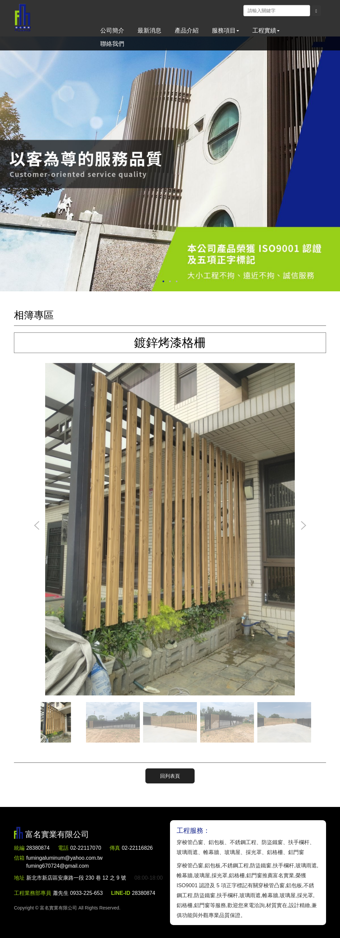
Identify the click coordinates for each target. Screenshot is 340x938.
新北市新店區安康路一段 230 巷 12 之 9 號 (76, 878)
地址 (19, 878)
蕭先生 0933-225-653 (78, 905)
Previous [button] (36, 526)
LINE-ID (121, 905)
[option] (170, 163)
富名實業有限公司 (23, 18)
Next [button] (303, 526)
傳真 (115, 848)
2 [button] (170, 281)
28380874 (38, 848)
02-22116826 (138, 848)
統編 (19, 848)
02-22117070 (86, 848)
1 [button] (163, 281)
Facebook (236, 10)
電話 (63, 848)
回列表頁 (170, 775)
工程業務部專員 (32, 905)
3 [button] (176, 281)
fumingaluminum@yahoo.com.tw (64, 862)
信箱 (19, 858)
